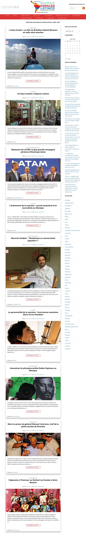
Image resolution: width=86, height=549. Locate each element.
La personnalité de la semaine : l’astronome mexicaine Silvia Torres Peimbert (33, 313)
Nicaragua (67, 302)
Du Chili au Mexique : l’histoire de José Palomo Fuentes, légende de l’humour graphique (71, 84)
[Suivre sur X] (7, 7)
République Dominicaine (71, 327)
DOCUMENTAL (48, 15)
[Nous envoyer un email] (10, 7)
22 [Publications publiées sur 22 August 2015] (77, 50)
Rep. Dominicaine (69, 324)
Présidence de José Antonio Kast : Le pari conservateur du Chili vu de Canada (72, 99)
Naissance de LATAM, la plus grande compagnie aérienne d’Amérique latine (33, 150)
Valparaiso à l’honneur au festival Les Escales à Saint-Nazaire (33, 481)
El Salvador (68, 258)
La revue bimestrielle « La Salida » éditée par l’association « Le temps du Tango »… (72, 148)
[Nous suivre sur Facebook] (2, 7)
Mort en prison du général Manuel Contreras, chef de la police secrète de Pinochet (33, 425)
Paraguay (67, 310)
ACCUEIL (7, 15)
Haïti (66, 285)
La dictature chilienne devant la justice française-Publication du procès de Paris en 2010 (72, 113)
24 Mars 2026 (50, 18)
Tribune (67, 340)
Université (67, 343)
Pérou (66, 313)
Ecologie (67, 249)
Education (67, 255)
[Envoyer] (84, 8)
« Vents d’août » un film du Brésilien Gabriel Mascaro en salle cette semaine (33, 31)
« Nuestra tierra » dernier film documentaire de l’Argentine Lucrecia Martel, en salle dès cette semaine (72, 127)
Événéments (68, 274)
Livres (66, 294)
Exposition (68, 277)
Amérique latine (36, 147)
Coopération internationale (72, 230)
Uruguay (67, 346)
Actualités (33, 91)
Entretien (67, 266)
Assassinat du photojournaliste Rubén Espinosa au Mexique (33, 369)
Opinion (67, 305)
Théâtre (67, 338)
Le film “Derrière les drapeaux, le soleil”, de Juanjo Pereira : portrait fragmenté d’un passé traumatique (71, 188)
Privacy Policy (43, 540)
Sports (67, 329)
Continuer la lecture (33, 81)
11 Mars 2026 (39, 18)
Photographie (68, 316)
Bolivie (66, 216)
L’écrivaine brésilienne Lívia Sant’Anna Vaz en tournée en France (72, 171)
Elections (67, 261)
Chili (36, 422)
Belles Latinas (68, 214)
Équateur (67, 269)
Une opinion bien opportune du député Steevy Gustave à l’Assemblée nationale (72, 106)
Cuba (66, 236)
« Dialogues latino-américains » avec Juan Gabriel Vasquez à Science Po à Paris (72, 92)
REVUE (15, 15)
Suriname (67, 332)
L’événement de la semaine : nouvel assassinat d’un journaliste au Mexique (33, 206)
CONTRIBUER (77, 15)
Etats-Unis (67, 272)
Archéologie (68, 205)
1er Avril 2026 (61, 18)
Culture (35, 28)
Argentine (67, 208)
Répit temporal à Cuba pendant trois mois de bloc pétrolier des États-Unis (72, 68)
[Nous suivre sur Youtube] (18, 7)
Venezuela (67, 349)
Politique (67, 318)
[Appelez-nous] (12, 7)
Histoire (67, 288)
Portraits (67, 321)
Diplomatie (68, 244)
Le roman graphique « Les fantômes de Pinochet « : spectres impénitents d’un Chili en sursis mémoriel (72, 75)
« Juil (66, 59)
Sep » (69, 59)
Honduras (67, 291)
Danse (66, 241)
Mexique (36, 366)
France (67, 280)
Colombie (67, 228)
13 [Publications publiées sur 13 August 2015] (72, 48)
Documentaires (69, 247)
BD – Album (68, 211)
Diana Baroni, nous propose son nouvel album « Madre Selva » (72, 120)
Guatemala (68, 283)
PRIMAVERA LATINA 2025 (62, 15)
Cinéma (31, 28)
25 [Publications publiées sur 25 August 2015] (67, 53)
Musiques (35, 478)
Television (67, 335)
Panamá (67, 307)
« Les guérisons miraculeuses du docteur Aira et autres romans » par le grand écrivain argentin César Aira (72, 157)
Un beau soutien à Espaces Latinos (33, 93)
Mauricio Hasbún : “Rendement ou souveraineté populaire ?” (33, 239)
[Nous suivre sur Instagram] (5, 7)
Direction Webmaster (39, 36)
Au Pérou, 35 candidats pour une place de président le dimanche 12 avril (72, 165)
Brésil (66, 219)
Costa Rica (67, 233)
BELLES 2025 (37, 15)
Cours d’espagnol (26, 18)
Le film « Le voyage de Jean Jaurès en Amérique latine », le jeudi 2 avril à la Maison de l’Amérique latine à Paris (72, 179)
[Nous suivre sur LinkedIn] (15, 7)
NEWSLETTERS (25, 15)
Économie (36, 236)
